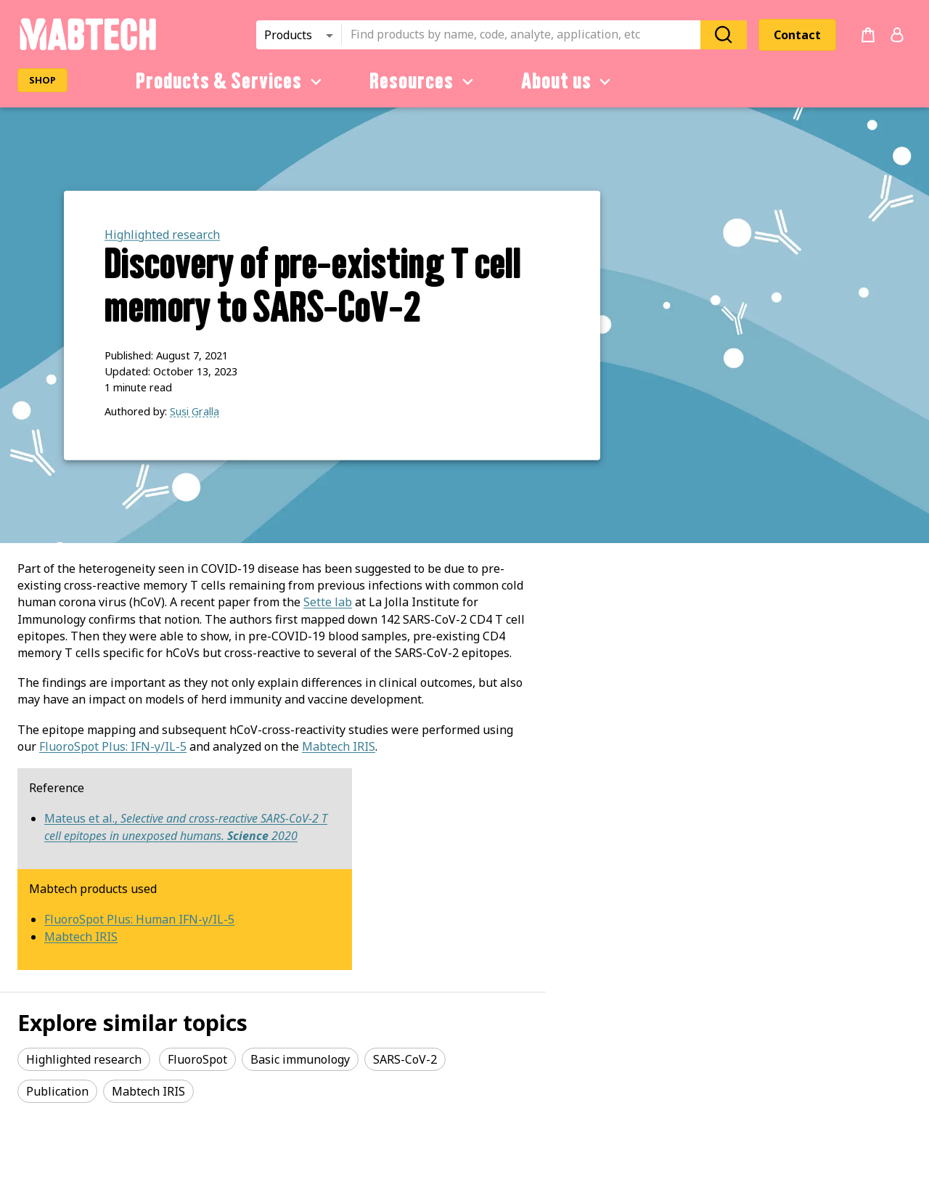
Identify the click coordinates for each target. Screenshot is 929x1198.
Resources (423, 81)
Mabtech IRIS (338, 746)
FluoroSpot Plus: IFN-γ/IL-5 (113, 746)
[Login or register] (897, 34)
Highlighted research (162, 235)
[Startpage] (87, 48)
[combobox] (525, 34)
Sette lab (327, 602)
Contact (797, 35)
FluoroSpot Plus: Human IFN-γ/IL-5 (139, 919)
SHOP (42, 79)
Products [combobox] (288, 35)
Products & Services (231, 81)
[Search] (723, 34)
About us (568, 81)
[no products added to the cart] (868, 34)
